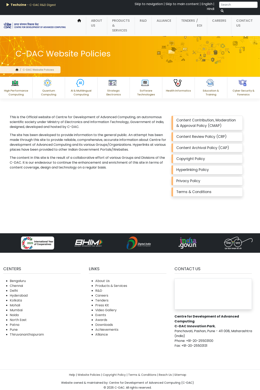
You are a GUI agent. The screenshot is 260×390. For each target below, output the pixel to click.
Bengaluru (18, 281)
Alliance (164, 20)
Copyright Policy (114, 375)
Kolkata (16, 300)
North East (18, 320)
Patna (14, 324)
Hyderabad (19, 295)
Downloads (104, 324)
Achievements (106, 329)
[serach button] (222, 11)
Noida (14, 315)
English (207, 4)
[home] (79, 26)
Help (72, 375)
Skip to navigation (149, 4)
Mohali (15, 305)
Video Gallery (106, 310)
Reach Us (165, 375)
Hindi (210, 8)
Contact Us (244, 23)
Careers (219, 20)
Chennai (16, 285)
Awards (101, 320)
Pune (14, 329)
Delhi (14, 290)
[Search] (238, 5)
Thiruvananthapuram (27, 334)
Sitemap (180, 375)
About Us (96, 23)
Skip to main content (182, 4)
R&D (143, 20)
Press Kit (102, 305)
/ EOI (199, 23)
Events (100, 315)
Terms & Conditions (142, 375)
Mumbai (16, 310)
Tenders (188, 20)
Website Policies (89, 375)
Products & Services (121, 25)
